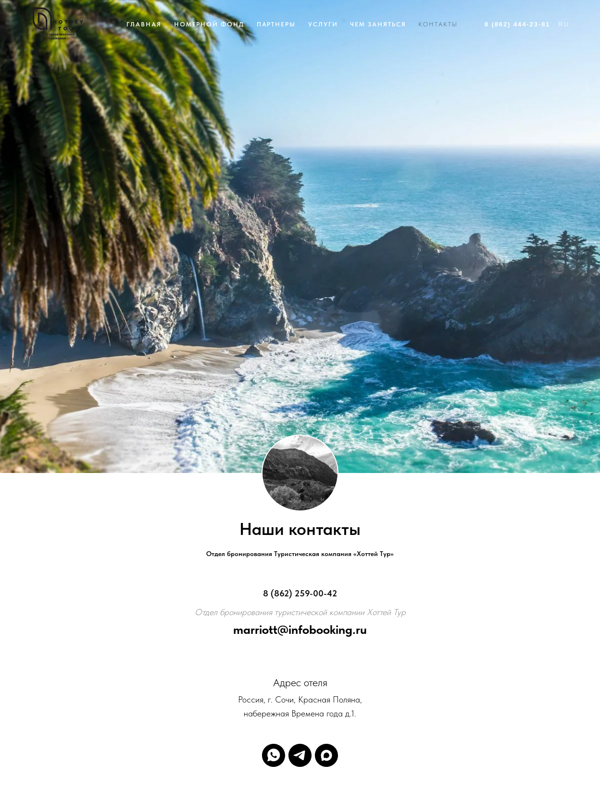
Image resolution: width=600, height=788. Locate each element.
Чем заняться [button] (378, 24)
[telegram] (300, 755)
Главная (143, 24)
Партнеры (276, 24)
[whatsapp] (273, 755)
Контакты (437, 24)
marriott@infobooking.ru (300, 629)
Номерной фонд (209, 24)
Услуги (323, 24)
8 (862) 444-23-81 (517, 24)
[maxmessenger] (326, 755)
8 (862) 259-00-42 (300, 593)
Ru (563, 24)
